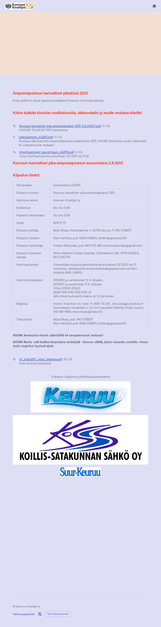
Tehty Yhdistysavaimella (57, 614)
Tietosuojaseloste (24, 614)
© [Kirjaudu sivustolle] (14, 606)
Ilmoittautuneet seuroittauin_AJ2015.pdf (46, 152)
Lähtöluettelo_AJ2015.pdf (36, 137)
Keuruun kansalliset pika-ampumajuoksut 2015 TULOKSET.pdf (60, 126)
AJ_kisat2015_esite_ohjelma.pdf (40, 359)
